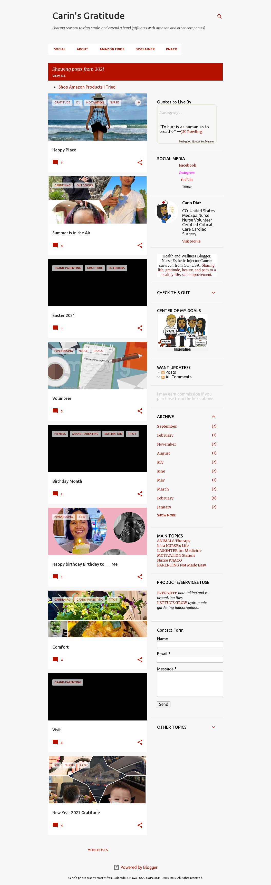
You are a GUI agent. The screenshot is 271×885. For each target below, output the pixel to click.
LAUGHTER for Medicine (179, 550)
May (161, 480)
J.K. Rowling (191, 131)
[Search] (220, 16)
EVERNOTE (167, 593)
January (164, 507)
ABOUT (81, 49)
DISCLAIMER (143, 49)
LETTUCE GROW (172, 602)
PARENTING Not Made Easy (181, 565)
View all (59, 76)
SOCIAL (58, 49)
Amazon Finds (110, 49)
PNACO (170, 49)
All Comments (176, 376)
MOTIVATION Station (176, 555)
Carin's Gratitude (88, 15)
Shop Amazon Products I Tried (87, 87)
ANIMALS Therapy (173, 540)
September (167, 426)
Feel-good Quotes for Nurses (196, 141)
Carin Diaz (191, 202)
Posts (168, 372)
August (163, 453)
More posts (98, 850)
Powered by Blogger (135, 867)
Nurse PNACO (169, 560)
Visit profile (191, 241)
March (163, 489)
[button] (140, 162)
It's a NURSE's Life (173, 545)
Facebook (187, 165)
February (165, 435)
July (160, 462)
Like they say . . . (171, 113)
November (166, 444)
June (161, 471)
